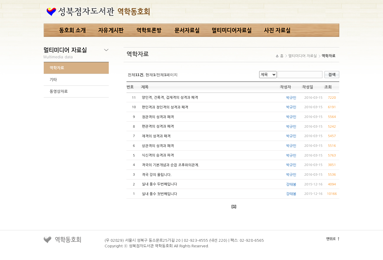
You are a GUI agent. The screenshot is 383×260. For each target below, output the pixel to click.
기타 (53, 80)
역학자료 (57, 68)
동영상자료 (59, 91)
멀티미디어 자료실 (302, 56)
